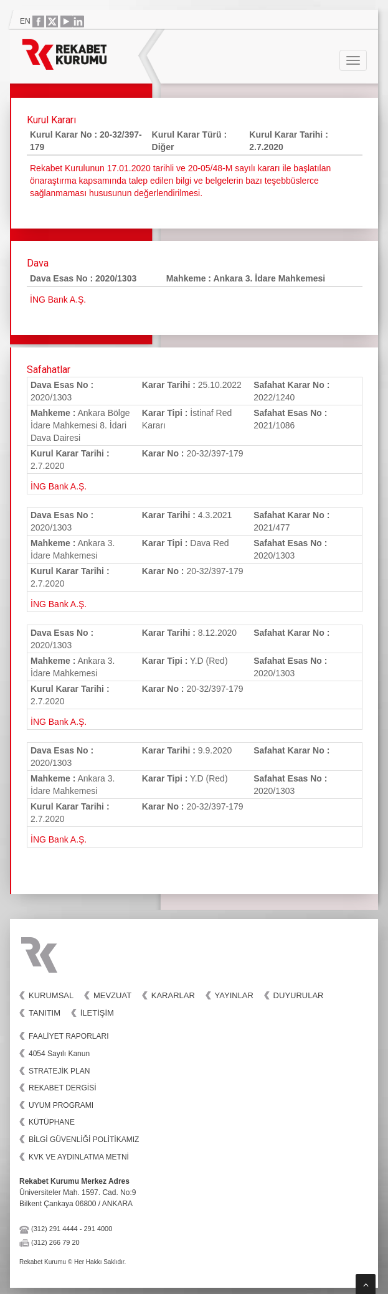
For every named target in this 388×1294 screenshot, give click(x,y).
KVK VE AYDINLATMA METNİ (79, 1157)
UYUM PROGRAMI (61, 1105)
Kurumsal (51, 995)
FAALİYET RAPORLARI (69, 1036)
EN (25, 21)
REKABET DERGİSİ (62, 1088)
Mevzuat (112, 995)
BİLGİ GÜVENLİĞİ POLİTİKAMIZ (84, 1139)
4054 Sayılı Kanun (59, 1053)
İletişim (97, 1013)
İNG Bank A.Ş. (59, 486)
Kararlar (173, 995)
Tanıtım (44, 1013)
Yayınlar (234, 995)
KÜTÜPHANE (52, 1122)
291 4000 (97, 1228)
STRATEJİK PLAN (59, 1071)
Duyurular (298, 995)
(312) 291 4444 (54, 1228)
